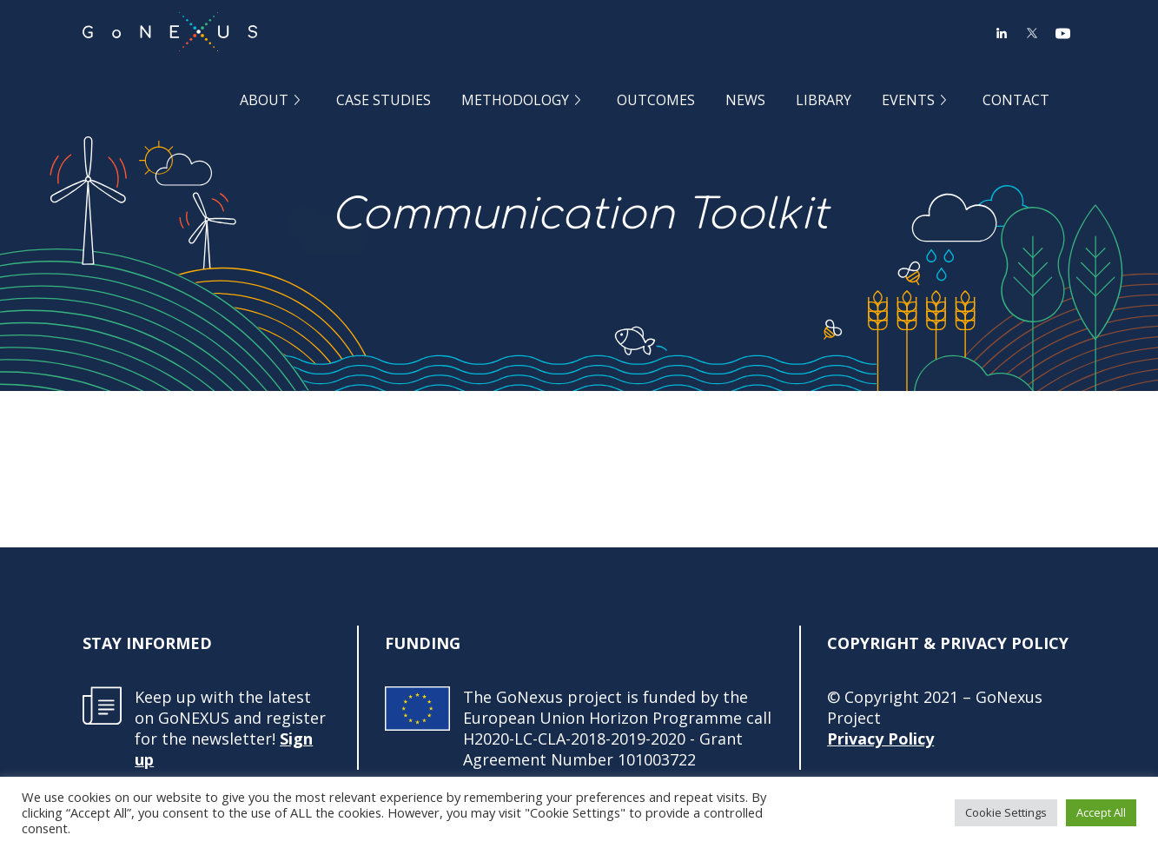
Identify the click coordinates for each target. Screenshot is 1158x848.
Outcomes (656, 99)
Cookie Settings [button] (1006, 812)
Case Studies (383, 99)
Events (908, 99)
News (745, 99)
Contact (1016, 99)
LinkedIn (1002, 33)
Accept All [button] (1101, 812)
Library (823, 99)
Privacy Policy (880, 738)
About (264, 99)
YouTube (1062, 33)
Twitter (1032, 33)
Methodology (515, 99)
